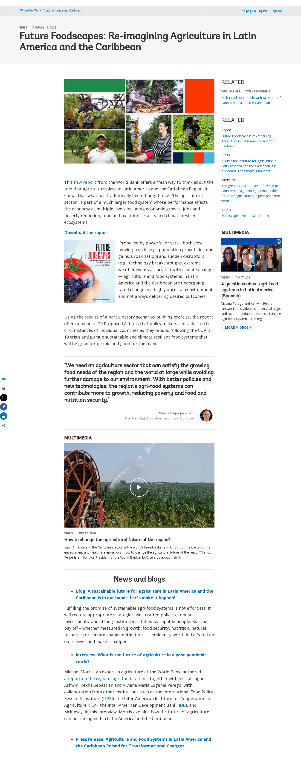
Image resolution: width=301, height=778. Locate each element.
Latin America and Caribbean (63, 10)
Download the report (86, 232)
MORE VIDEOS (239, 328)
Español (277, 11)
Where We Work (30, 10)
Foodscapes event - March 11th (245, 215)
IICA (92, 705)
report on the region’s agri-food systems (108, 678)
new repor (84, 182)
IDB (182, 705)
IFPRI (108, 698)
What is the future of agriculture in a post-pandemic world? (251, 196)
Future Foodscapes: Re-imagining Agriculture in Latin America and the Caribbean (247, 141)
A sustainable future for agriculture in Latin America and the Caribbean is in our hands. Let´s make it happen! (249, 166)
